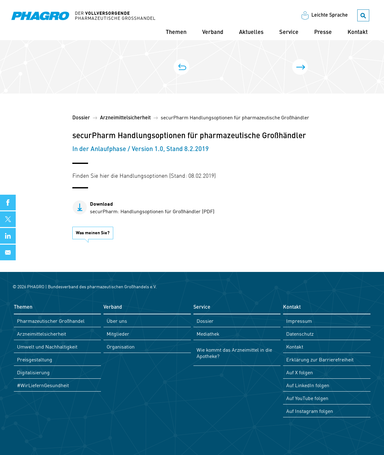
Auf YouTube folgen (307, 398)
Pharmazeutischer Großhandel (51, 320)
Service (288, 32)
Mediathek (208, 333)
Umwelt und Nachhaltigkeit (47, 346)
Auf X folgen (299, 372)
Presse (323, 32)
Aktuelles (251, 32)
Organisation (121, 346)
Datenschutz (300, 333)
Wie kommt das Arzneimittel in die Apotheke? (234, 353)
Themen (176, 32)
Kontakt (358, 32)
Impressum (299, 320)
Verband (212, 32)
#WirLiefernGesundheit (43, 385)
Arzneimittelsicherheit (41, 333)
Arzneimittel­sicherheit (125, 118)
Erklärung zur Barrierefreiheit (319, 359)
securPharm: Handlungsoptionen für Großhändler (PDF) (152, 207)
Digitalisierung (33, 372)
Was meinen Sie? (92, 232)
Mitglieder (118, 333)
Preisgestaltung (34, 359)
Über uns (117, 320)
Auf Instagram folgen (309, 410)
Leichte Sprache (329, 15)
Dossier (81, 118)
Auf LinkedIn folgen (307, 385)
